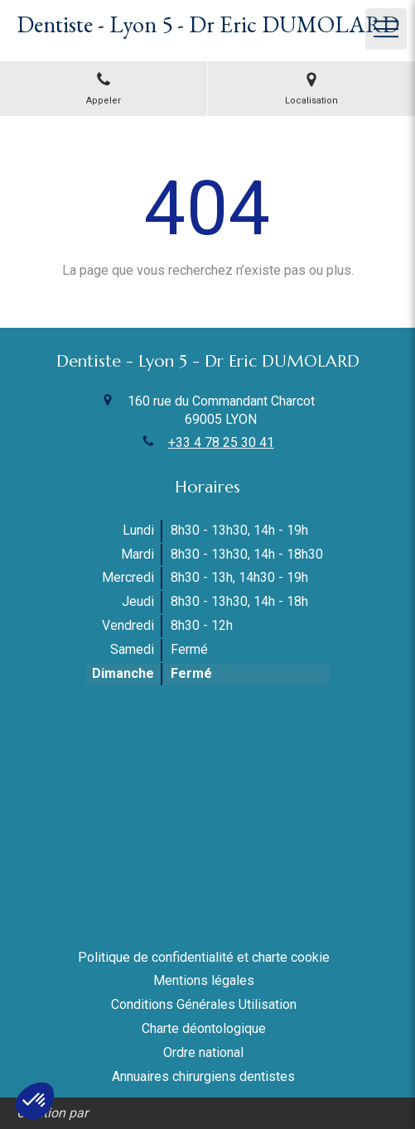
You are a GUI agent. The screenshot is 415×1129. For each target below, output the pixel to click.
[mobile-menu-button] (386, 29)
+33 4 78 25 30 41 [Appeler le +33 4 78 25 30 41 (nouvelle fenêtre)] (221, 442)
